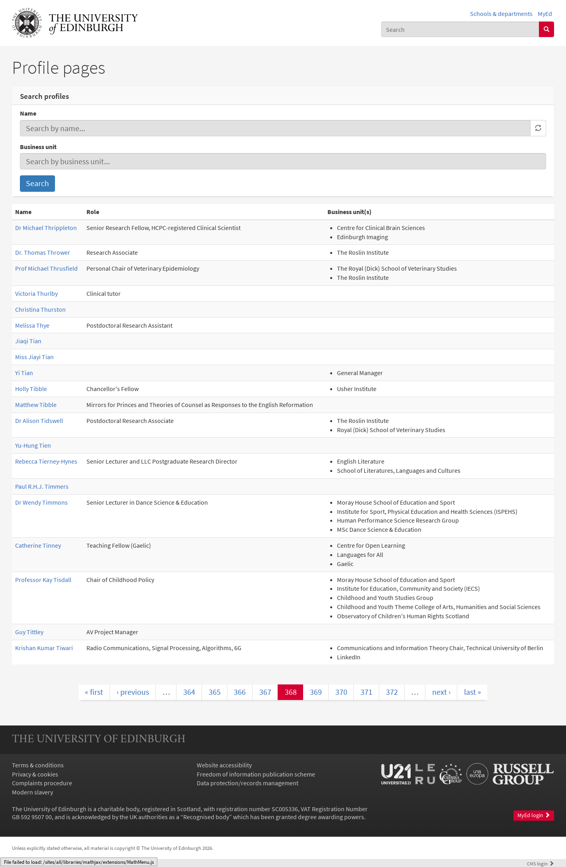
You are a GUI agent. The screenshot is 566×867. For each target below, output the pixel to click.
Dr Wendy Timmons (41, 502)
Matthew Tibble (36, 405)
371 (366, 692)
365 (215, 692)
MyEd (545, 14)
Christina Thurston (40, 309)
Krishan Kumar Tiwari (44, 648)
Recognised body (206, 817)
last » (472, 692)
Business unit (38, 147)
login (540, 863)
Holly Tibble (31, 389)
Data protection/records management (247, 783)
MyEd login (533, 815)
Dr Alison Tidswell (39, 421)
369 (316, 692)
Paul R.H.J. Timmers (42, 486)
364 (189, 692)
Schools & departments (501, 14)
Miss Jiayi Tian (34, 357)
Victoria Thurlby (36, 293)
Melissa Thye (32, 325)
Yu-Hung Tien (33, 445)
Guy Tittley (29, 632)
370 (341, 692)
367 (265, 692)
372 (392, 692)
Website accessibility (224, 765)
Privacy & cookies (35, 774)
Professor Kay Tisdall (43, 580)
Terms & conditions (38, 765)
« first (94, 692)
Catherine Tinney (38, 545)
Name (28, 113)
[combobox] (460, 29)
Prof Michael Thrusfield (46, 268)
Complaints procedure (42, 783)
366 (240, 692)
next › (441, 692)
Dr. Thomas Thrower (42, 252)
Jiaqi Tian (28, 341)
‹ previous (133, 692)
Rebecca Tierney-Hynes (46, 461)
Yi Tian (24, 373)
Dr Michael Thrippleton (46, 228)
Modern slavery (32, 792)
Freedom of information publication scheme (256, 774)
